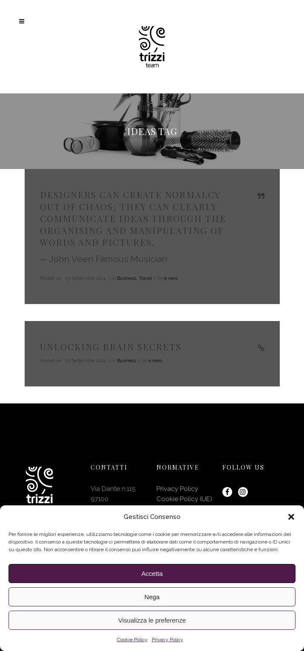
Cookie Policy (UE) (184, 499)
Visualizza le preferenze (152, 620)
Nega (152, 596)
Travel (145, 278)
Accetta (151, 573)
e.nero (171, 278)
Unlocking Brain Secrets (111, 346)
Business (126, 278)
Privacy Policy (167, 640)
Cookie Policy (132, 640)
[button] (291, 517)
